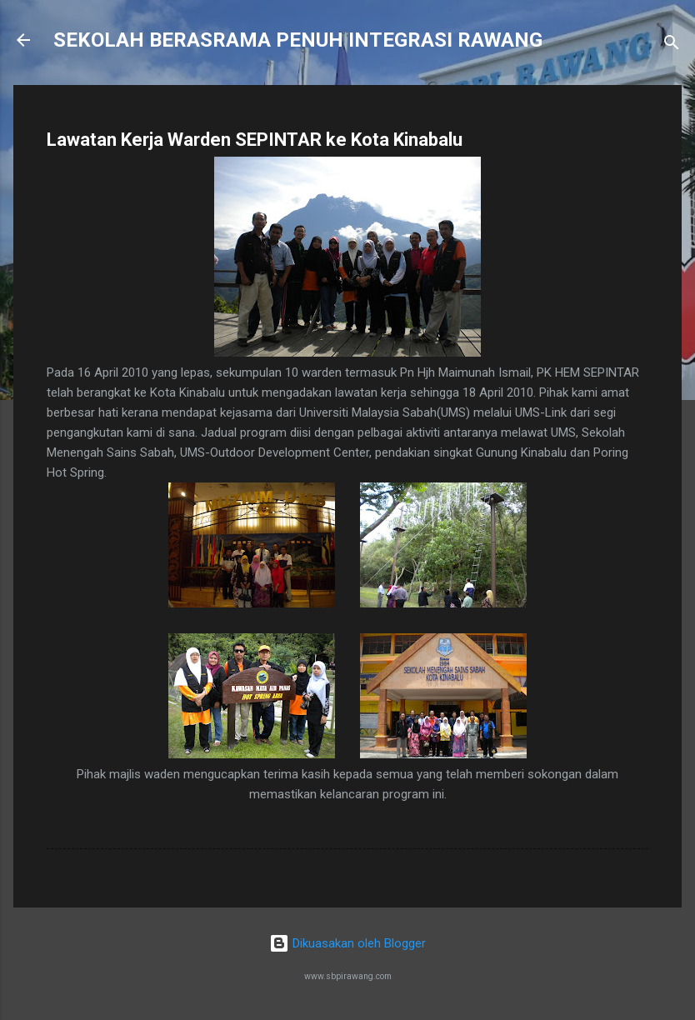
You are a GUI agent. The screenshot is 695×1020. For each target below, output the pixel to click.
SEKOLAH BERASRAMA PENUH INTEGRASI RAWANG (297, 40)
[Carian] (672, 45)
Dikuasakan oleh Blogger (347, 943)
